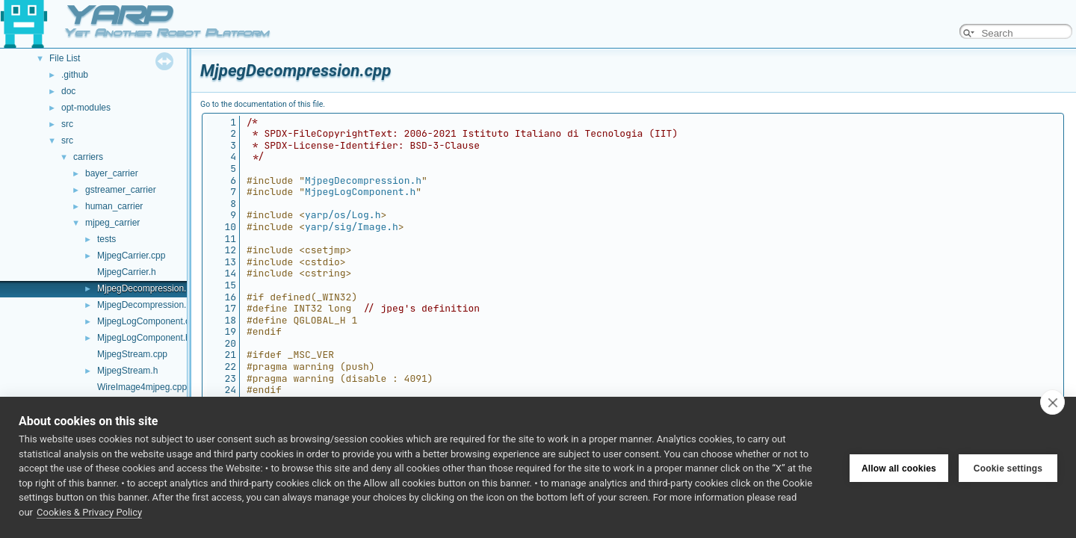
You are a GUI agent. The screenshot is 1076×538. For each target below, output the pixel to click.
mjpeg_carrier (112, 222)
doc (68, 91)
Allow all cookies (899, 468)
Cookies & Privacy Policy (89, 512)
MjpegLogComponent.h (144, 338)
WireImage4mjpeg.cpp (142, 387)
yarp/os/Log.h (342, 214)
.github (74, 74)
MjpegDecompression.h (144, 305)
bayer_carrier (111, 173)
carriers (88, 157)
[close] (1052, 402)
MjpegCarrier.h (126, 272)
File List (64, 58)
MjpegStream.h (127, 370)
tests (106, 239)
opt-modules (86, 107)
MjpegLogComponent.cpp (148, 321)
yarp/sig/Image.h (351, 226)
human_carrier (114, 206)
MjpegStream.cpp (132, 354)
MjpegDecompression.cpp (149, 288)
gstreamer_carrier (120, 190)
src (67, 124)
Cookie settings (1008, 468)
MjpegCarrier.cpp (131, 255)
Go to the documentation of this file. (262, 104)
